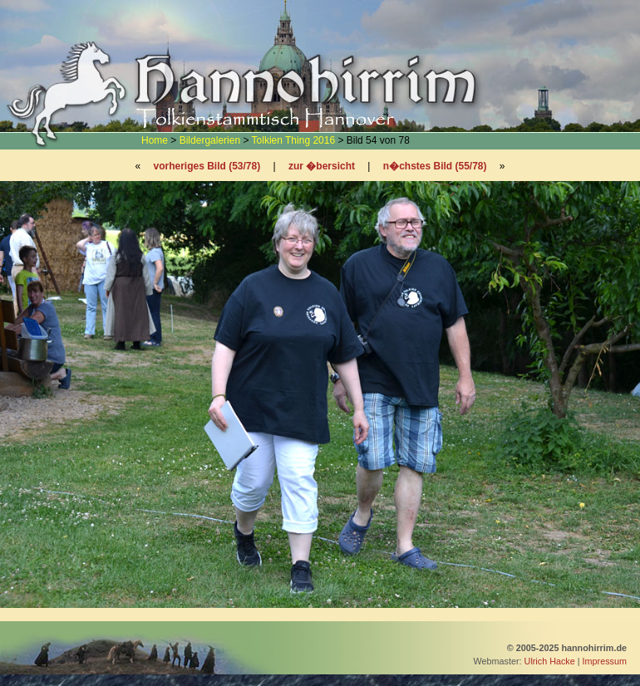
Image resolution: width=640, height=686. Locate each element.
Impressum (605, 661)
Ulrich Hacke (549, 661)
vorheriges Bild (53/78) (206, 166)
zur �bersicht (321, 166)
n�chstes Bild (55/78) (435, 166)
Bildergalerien (210, 140)
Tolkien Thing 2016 (294, 140)
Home (154, 140)
